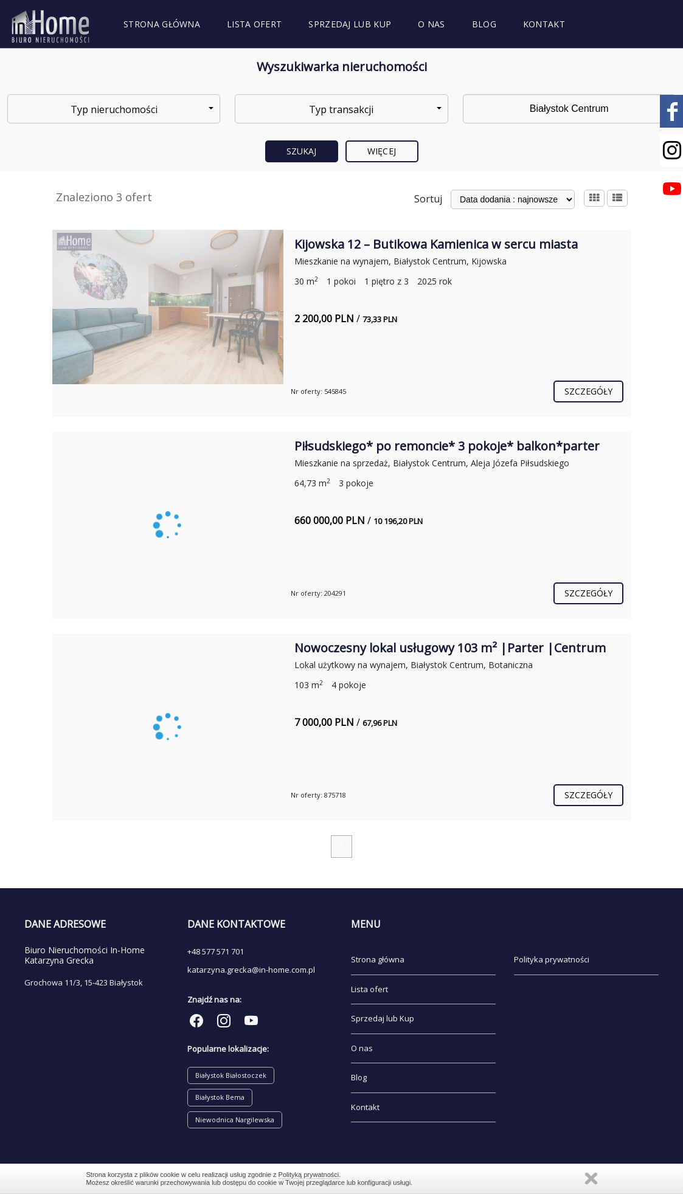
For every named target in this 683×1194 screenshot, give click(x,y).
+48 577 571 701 (215, 951)
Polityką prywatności (309, 1174)
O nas (431, 24)
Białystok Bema (219, 1097)
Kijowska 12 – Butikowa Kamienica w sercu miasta (436, 244)
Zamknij (591, 1178)
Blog (484, 24)
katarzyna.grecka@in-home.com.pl (251, 969)
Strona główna (161, 24)
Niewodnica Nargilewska (234, 1119)
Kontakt (544, 24)
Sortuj (428, 198)
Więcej (381, 151)
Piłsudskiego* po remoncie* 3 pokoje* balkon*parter (447, 446)
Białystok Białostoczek (230, 1075)
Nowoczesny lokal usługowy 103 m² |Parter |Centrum (450, 648)
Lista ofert (254, 24)
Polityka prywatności (551, 959)
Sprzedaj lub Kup (349, 24)
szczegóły (588, 391)
